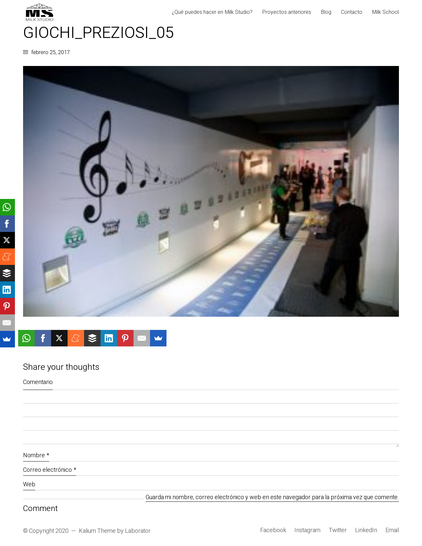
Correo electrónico (49, 470)
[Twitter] (338, 530)
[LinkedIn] (366, 530)
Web (29, 484)
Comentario (38, 382)
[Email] (392, 530)
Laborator (138, 531)
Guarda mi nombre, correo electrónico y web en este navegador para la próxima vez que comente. (272, 498)
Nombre (36, 455)
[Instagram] (307, 530)
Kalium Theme (97, 531)
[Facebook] (273, 530)
